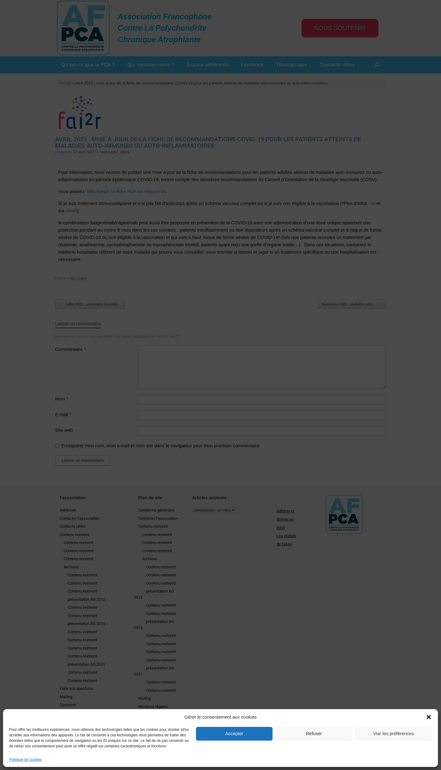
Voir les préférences (393, 733)
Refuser (314, 733)
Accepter (234, 733)
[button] (429, 717)
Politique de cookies (25, 759)
